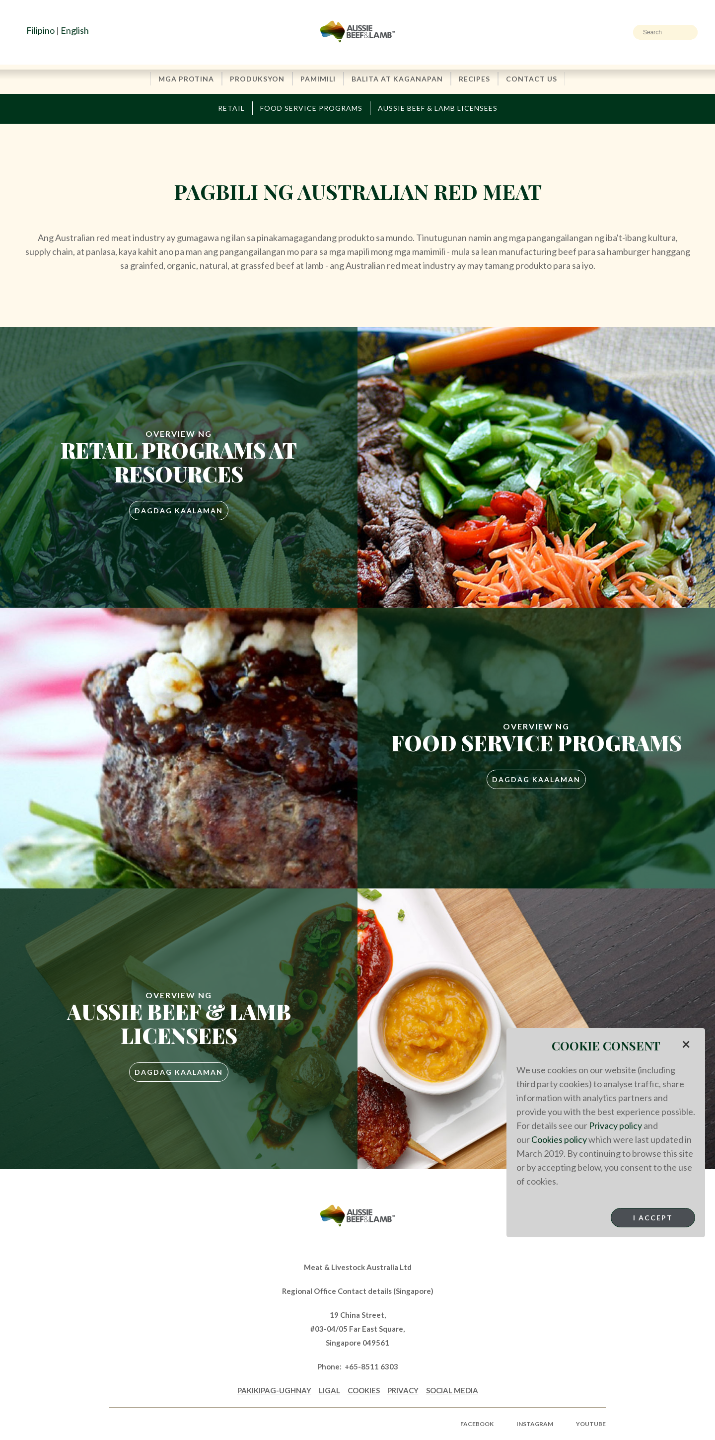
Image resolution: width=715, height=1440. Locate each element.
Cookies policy (559, 1139)
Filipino (40, 30)
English (75, 30)
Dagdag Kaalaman (179, 510)
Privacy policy (615, 1125)
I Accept (653, 1217)
